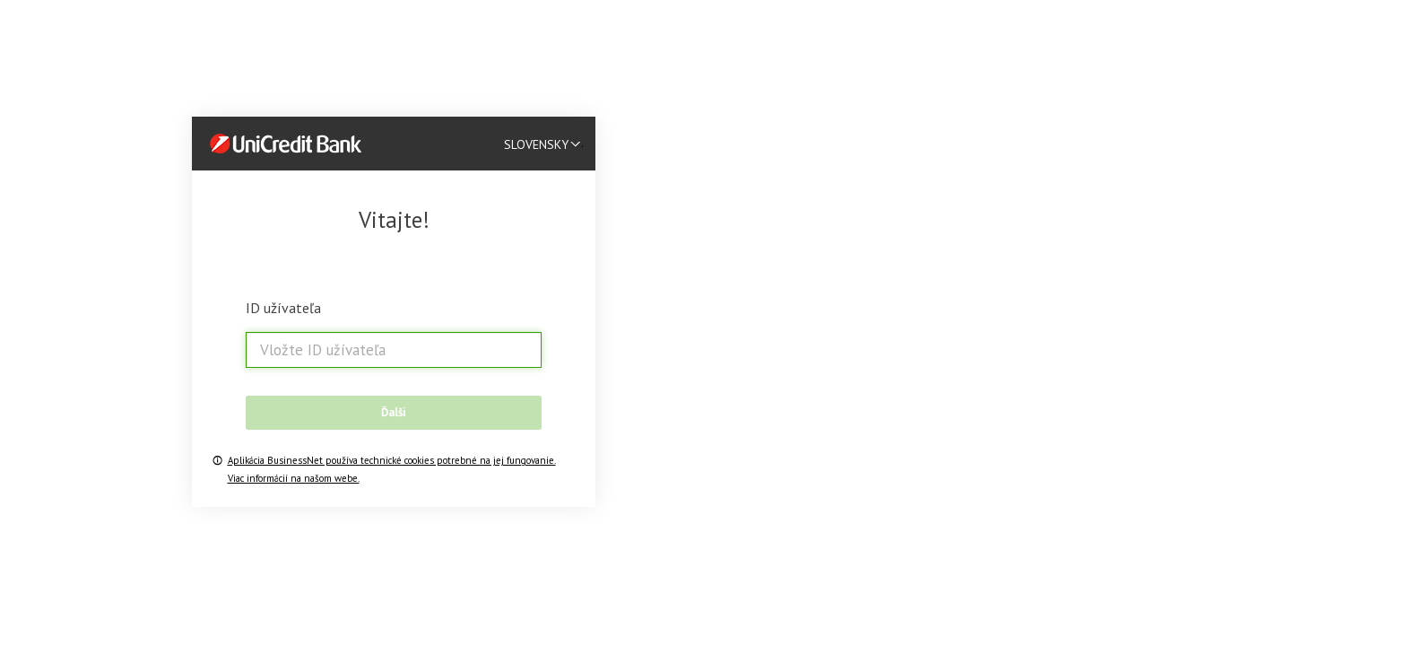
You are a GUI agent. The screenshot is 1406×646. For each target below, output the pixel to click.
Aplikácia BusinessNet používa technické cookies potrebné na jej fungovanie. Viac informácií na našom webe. (392, 469)
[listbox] (548, 143)
